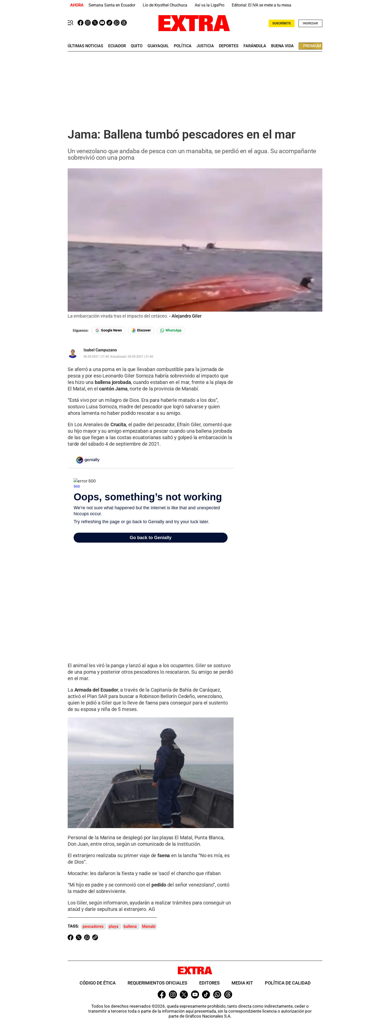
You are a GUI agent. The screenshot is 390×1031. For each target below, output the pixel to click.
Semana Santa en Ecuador (112, 5)
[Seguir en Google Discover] (141, 330)
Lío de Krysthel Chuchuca (165, 5)
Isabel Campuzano (100, 350)
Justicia (205, 46)
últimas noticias (85, 46)
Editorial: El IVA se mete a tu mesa (261, 5)
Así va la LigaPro (209, 5)
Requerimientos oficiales (157, 982)
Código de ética (98, 982)
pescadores (93, 926)
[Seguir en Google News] (108, 330)
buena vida (282, 46)
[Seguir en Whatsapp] (171, 330)
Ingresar (310, 23)
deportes (229, 46)
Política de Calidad (288, 982)
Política (183, 46)
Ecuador (117, 46)
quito (137, 46)
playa (113, 926)
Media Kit (242, 982)
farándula (255, 46)
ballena (130, 926)
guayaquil (158, 46)
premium (312, 46)
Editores (209, 982)
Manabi (148, 926)
